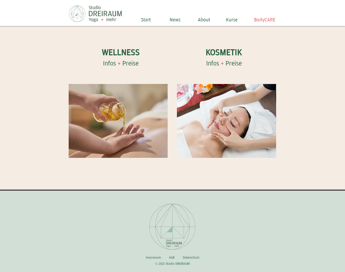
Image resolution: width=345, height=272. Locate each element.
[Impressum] (154, 257)
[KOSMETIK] (224, 52)
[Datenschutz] (191, 257)
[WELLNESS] (121, 52)
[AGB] (172, 257)
